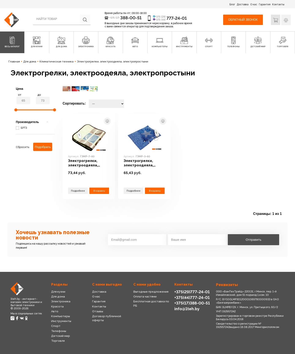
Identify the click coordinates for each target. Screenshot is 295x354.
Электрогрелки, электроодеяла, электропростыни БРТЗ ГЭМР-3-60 (140, 163)
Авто (54, 311)
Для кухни (58, 291)
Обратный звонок (243, 19)
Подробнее (78, 190)
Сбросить (22, 147)
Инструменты (61, 321)
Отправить (253, 239)
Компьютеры (60, 316)
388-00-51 (131, 17)
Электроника (60, 301)
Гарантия (264, 4)
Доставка (243, 4)
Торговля (57, 340)
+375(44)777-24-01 (192, 297)
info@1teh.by (186, 308)
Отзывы (97, 311)
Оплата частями (145, 296)
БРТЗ (21, 127)
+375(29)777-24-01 (192, 291)
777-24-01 (177, 18)
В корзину (99, 190)
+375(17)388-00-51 (192, 303)
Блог (232, 4)
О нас (253, 4)
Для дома (58, 296)
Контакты (278, 4)
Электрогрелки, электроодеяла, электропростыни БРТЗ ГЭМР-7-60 (85, 163)
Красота (57, 306)
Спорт (55, 326)
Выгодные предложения (150, 291)
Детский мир (60, 335)
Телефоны (58, 331)
